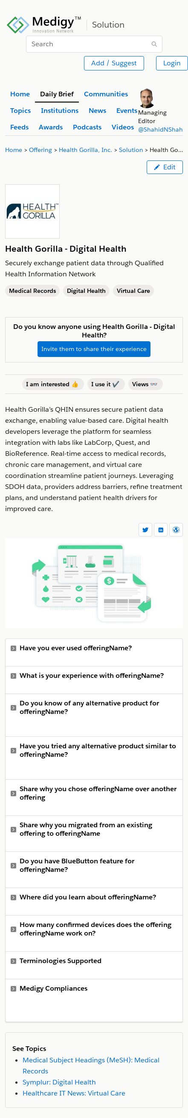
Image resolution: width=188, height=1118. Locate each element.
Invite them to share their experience (94, 349)
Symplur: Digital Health (59, 1082)
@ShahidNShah (160, 129)
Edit (165, 167)
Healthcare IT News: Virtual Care (74, 1093)
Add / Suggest (114, 63)
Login (172, 63)
